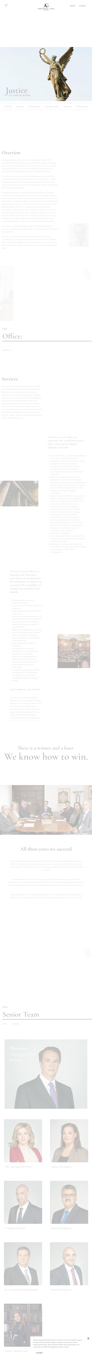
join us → (6, 1030)
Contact (82, 6)
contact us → (7, 356)
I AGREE (39, 1353)
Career (72, 6)
